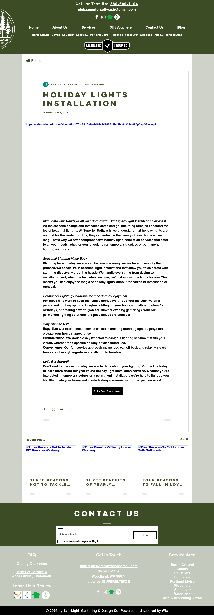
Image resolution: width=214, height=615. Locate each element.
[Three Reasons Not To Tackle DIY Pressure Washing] (51, 460)
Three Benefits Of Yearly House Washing (106, 482)
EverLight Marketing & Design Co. (91, 611)
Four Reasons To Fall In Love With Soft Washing (162, 482)
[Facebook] (96, 17)
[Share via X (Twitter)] (53, 409)
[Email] (93, 534)
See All (184, 439)
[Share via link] (70, 409)
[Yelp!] (117, 17)
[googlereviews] (18, 595)
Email (61, 528)
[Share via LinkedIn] (61, 409)
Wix (165, 611)
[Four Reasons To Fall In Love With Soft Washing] (163, 460)
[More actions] (169, 84)
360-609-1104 (124, 4)
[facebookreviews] (27, 595)
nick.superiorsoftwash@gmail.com (109, 566)
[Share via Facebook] (44, 409)
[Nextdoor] (110, 17)
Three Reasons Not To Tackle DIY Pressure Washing (49, 482)
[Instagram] (103, 17)
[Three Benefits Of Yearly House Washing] (107, 460)
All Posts (33, 61)
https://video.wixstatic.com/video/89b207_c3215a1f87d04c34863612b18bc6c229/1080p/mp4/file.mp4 (91, 124)
